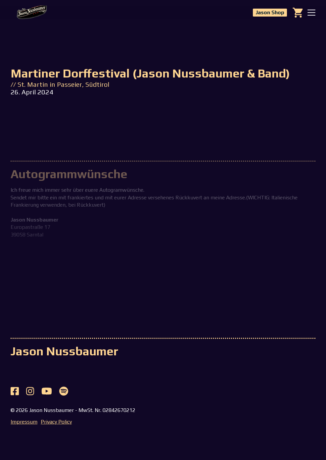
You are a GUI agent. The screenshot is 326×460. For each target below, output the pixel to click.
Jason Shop (270, 12)
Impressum (24, 422)
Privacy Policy (56, 422)
